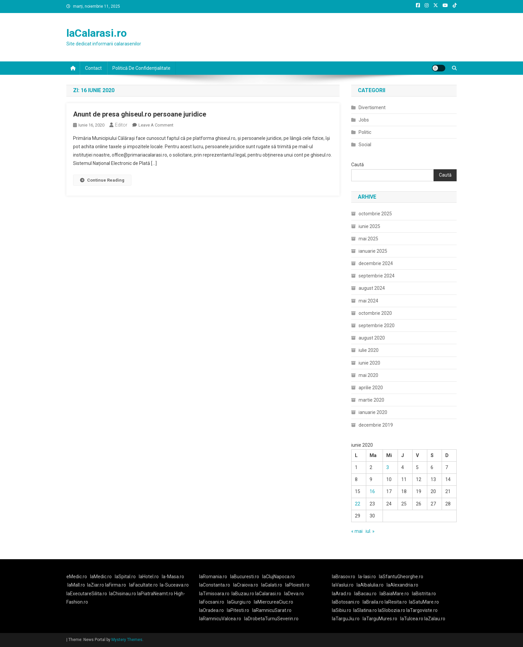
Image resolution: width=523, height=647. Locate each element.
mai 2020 (368, 375)
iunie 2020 (369, 363)
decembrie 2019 (376, 425)
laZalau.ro (434, 618)
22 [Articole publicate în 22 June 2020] (357, 503)
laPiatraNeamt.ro (155, 593)
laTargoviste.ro (422, 610)
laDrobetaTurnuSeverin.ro (271, 618)
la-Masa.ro (173, 576)
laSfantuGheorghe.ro (401, 576)
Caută (357, 164)
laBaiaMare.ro (394, 593)
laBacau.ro (365, 593)
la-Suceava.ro (174, 585)
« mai (357, 531)
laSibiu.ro (341, 610)
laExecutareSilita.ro (86, 593)
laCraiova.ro (245, 585)
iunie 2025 (369, 226)
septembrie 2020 (377, 325)
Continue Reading (102, 180)
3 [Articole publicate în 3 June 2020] (387, 467)
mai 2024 (368, 300)
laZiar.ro (96, 585)
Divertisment (372, 107)
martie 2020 (371, 400)
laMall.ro (76, 585)
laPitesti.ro (238, 610)
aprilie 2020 (371, 387)
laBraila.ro (373, 602)
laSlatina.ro (365, 610)
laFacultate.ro (143, 585)
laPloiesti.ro (297, 585)
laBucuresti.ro (244, 576)
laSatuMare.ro (424, 602)
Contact (93, 68)
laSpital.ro (125, 576)
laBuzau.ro (243, 593)
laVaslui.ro (344, 585)
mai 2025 (368, 238)
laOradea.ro (211, 610)
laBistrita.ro (424, 593)
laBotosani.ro (346, 602)
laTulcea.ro (412, 618)
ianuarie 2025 (373, 251)
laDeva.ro (294, 593)
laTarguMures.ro (380, 618)
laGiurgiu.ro (240, 602)
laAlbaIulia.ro (370, 585)
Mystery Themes (126, 639)
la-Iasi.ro (367, 576)
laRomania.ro (213, 576)
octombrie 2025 (375, 213)
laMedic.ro (101, 576)
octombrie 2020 (375, 313)
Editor (121, 125)
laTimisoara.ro (214, 593)
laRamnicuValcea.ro (220, 618)
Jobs (364, 120)
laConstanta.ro (214, 585)
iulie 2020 (369, 350)
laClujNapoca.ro (278, 576)
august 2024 (372, 288)
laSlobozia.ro (391, 610)
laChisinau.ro (122, 593)
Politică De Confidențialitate (141, 68)
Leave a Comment (155, 125)
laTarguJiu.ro (347, 618)
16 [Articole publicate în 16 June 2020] (372, 491)
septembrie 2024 (377, 275)
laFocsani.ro (211, 602)
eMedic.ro (76, 576)
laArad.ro (341, 593)
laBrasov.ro (343, 576)
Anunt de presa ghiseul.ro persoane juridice (139, 114)
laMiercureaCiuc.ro (273, 602)
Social (365, 144)
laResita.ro (396, 602)
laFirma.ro (115, 585)
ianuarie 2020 (373, 412)
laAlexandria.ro (402, 585)
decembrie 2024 (376, 263)
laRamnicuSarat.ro (272, 610)
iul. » (370, 531)
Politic (365, 132)
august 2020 (372, 338)
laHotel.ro (149, 576)
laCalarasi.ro (96, 33)
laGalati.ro (271, 585)
